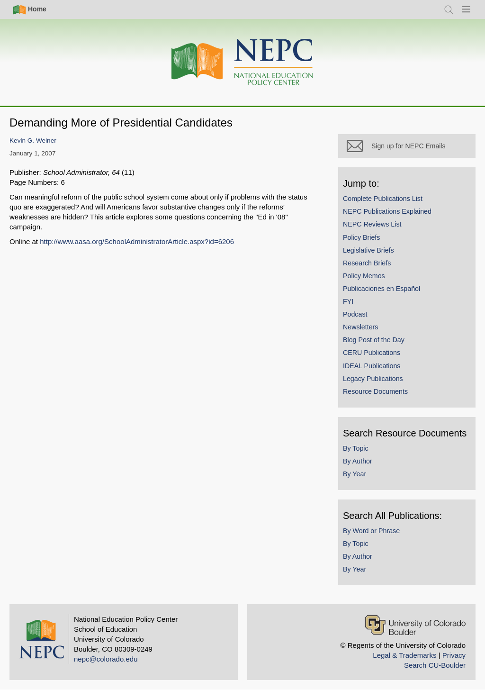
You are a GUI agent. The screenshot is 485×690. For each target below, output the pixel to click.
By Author (357, 461)
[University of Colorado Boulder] (415, 625)
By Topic (355, 448)
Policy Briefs (361, 237)
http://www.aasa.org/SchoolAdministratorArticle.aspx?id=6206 (137, 241)
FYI (348, 301)
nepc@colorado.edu (106, 659)
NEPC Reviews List (372, 224)
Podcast (355, 314)
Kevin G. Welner (32, 140)
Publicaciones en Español (381, 288)
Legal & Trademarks (404, 655)
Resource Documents (375, 391)
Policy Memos (364, 276)
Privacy (454, 655)
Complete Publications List (382, 198)
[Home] (242, 62)
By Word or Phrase (371, 531)
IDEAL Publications (371, 366)
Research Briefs (367, 263)
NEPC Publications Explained (387, 211)
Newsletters (360, 327)
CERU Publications (371, 352)
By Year (354, 474)
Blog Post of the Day (373, 340)
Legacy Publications (373, 378)
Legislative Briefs (368, 250)
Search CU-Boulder (435, 665)
